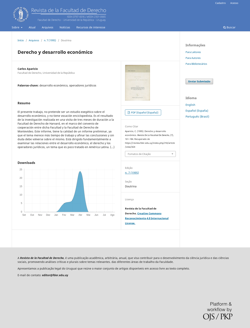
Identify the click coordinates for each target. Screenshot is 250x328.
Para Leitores (193, 52)
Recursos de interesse (90, 27)
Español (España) (197, 110)
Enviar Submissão (199, 81)
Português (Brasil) (197, 116)
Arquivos (47, 27)
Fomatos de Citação (139, 154)
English (190, 105)
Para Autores (193, 58)
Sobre (16, 27)
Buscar (229, 27)
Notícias (65, 27)
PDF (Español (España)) (144, 112)
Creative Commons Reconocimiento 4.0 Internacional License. (147, 218)
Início (21, 40)
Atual (32, 27)
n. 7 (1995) (50, 40)
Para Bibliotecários (196, 64)
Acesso (234, 3)
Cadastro (220, 3)
